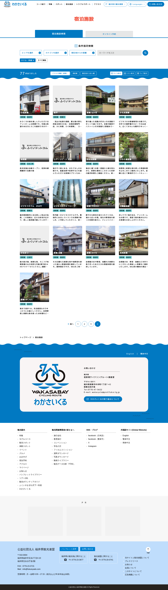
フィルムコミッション (63, 450)
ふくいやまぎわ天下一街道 (30, 485)
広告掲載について (132, 575)
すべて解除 (42, 60)
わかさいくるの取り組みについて (104, 399)
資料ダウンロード (61, 453)
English (130, 353)
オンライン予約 (109, 34)
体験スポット (25, 446)
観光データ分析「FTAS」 (64, 464)
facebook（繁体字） (96, 439)
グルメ (22, 453)
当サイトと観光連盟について (137, 558)
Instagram (92, 446)
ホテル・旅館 (26, 60)
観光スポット (25, 443)
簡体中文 (126, 443)
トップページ (25, 337)
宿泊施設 (69, 4)
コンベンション (60, 443)
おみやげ (23, 457)
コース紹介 (41, 4)
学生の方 (57, 446)
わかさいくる (15, 4)
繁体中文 (144, 353)
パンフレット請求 (68, 549)
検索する (145, 53)
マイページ (24, 467)
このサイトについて (133, 571)
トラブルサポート (83, 4)
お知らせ (23, 471)
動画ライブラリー (61, 460)
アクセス (97, 4)
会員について (130, 568)
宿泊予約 (23, 460)
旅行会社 (57, 436)
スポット (59, 4)
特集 (50, 4)
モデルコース (25, 439)
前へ (72, 324)
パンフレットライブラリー (30, 475)
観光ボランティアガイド (29, 482)
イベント (23, 450)
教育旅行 (57, 439)
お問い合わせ (157, 4)
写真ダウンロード (61, 457)
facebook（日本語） (96, 436)
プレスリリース (131, 561)
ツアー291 (23, 478)
